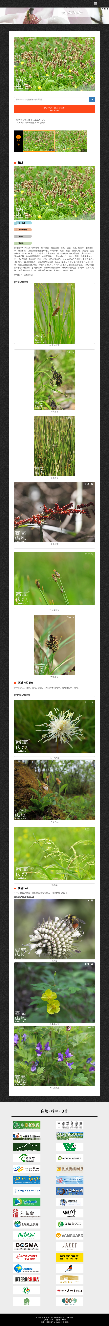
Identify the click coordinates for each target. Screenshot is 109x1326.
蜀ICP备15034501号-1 (47, 1322)
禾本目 (21, 236)
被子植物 (21, 223)
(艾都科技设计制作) (62, 1322)
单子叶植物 (22, 230)
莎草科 (21, 243)
